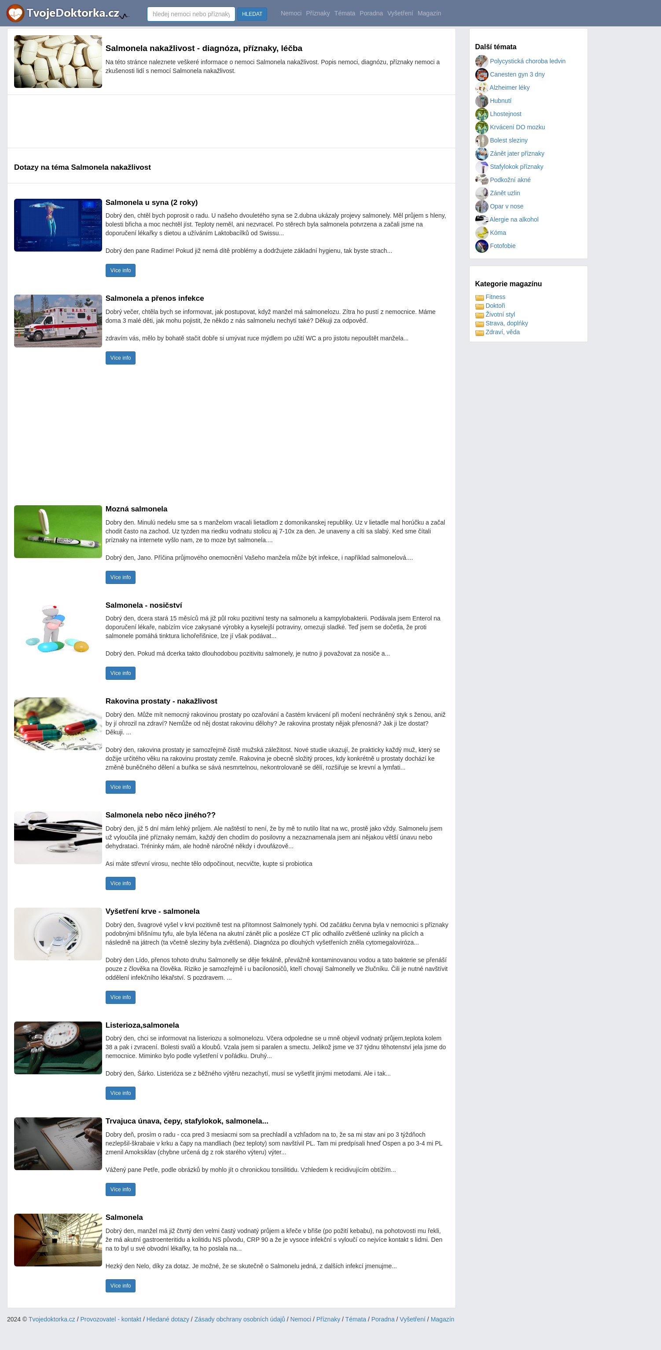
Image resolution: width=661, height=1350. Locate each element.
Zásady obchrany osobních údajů (240, 1319)
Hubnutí (493, 100)
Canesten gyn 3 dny (510, 74)
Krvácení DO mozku (510, 127)
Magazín (429, 13)
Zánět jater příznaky (510, 153)
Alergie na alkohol (507, 219)
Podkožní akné (503, 179)
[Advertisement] (174, 121)
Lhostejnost (498, 113)
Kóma (490, 232)
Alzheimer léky (502, 87)
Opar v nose (499, 206)
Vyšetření (400, 13)
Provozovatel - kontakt (111, 1319)
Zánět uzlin (497, 193)
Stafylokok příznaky (509, 166)
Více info (120, 270)
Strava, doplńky (501, 323)
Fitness (490, 296)
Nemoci (291, 13)
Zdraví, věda (497, 332)
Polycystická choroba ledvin (520, 61)
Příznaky (318, 13)
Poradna (371, 13)
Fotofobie (495, 245)
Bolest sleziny (501, 140)
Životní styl (495, 314)
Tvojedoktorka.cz (52, 1319)
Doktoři (490, 305)
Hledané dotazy (168, 1319)
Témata (344, 13)
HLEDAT (252, 14)
